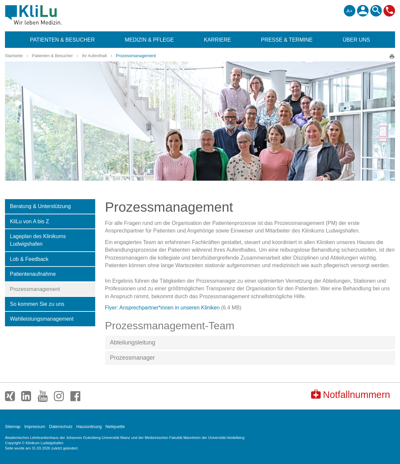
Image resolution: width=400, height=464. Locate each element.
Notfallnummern (350, 394)
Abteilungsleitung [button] (132, 342)
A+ (349, 11)
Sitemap (12, 426)
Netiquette (115, 426)
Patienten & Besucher (52, 55)
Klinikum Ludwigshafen (48, 15)
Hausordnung (89, 426)
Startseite (14, 55)
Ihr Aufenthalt (94, 55)
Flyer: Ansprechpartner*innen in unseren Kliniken (162, 307)
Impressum (34, 426)
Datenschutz (60, 426)
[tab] (250, 343)
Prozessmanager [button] (132, 357)
